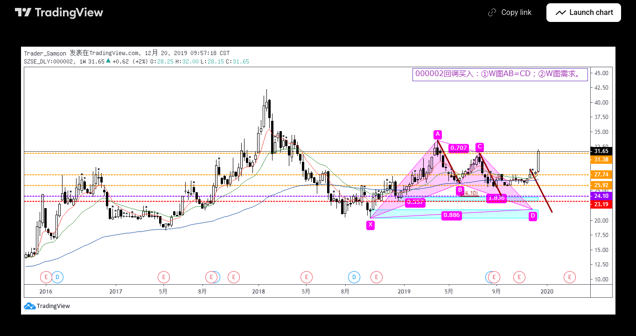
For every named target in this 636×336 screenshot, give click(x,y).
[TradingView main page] (59, 12)
